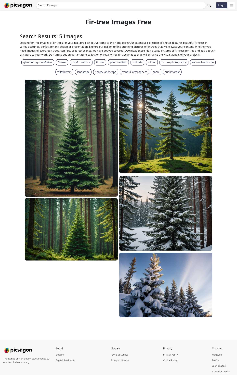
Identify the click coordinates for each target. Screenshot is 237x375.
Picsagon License (120, 360)
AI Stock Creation (221, 371)
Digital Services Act (66, 360)
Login (221, 5)
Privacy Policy (170, 354)
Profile (215, 360)
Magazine (217, 354)
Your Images (219, 365)
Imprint (60, 354)
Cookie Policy (170, 360)
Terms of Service (119, 354)
